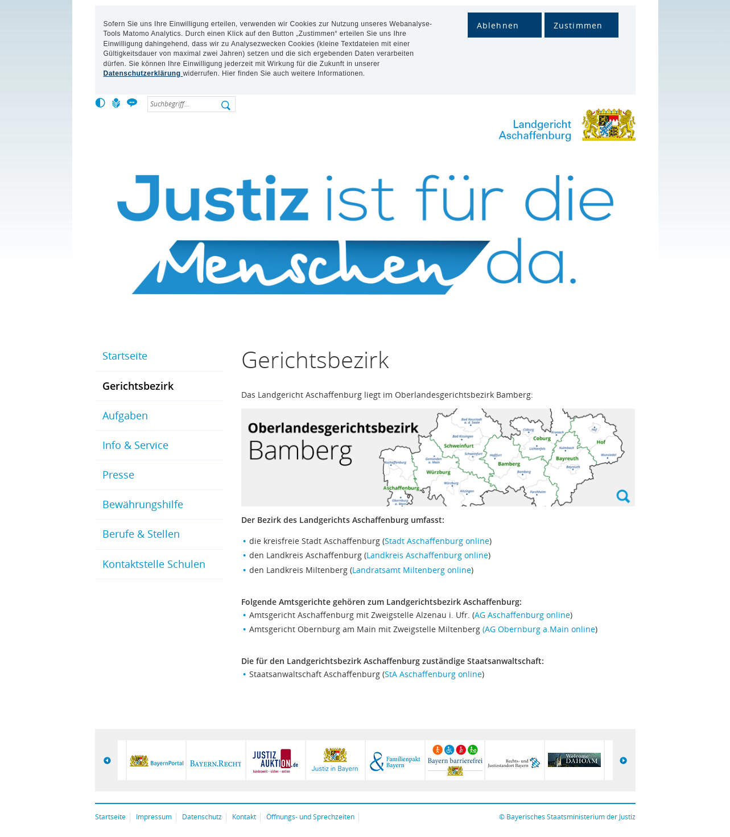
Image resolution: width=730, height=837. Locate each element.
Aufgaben (125, 415)
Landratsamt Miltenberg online (411, 569)
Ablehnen (498, 25)
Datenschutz (202, 817)
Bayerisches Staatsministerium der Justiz (571, 817)
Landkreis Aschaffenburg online (427, 555)
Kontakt (244, 817)
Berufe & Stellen (141, 534)
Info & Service (135, 445)
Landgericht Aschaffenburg (536, 127)
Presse (118, 474)
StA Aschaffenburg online (433, 674)
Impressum (154, 817)
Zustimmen (578, 25)
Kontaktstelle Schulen (153, 564)
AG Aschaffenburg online (522, 614)
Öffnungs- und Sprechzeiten (310, 817)
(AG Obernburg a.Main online (538, 629)
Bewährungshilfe (142, 504)
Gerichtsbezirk (138, 386)
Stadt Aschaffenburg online (437, 540)
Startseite (124, 355)
